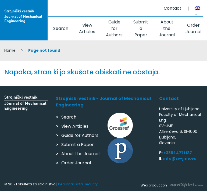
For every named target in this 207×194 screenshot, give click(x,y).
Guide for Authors (114, 28)
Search (60, 28)
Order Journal (193, 28)
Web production (172, 185)
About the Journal (167, 28)
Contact (172, 8)
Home (10, 50)
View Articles (87, 28)
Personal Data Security (78, 184)
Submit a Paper (140, 28)
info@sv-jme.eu (180, 158)
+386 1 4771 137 (177, 152)
